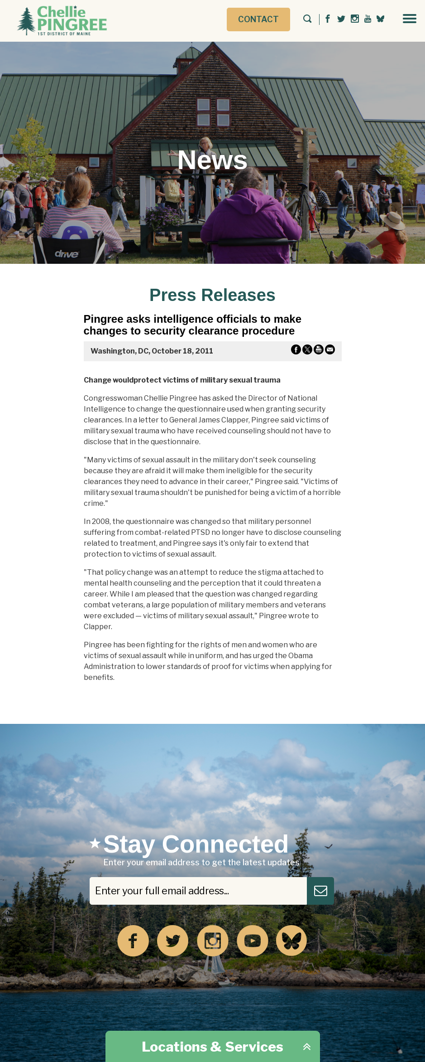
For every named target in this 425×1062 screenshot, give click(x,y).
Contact (258, 19)
